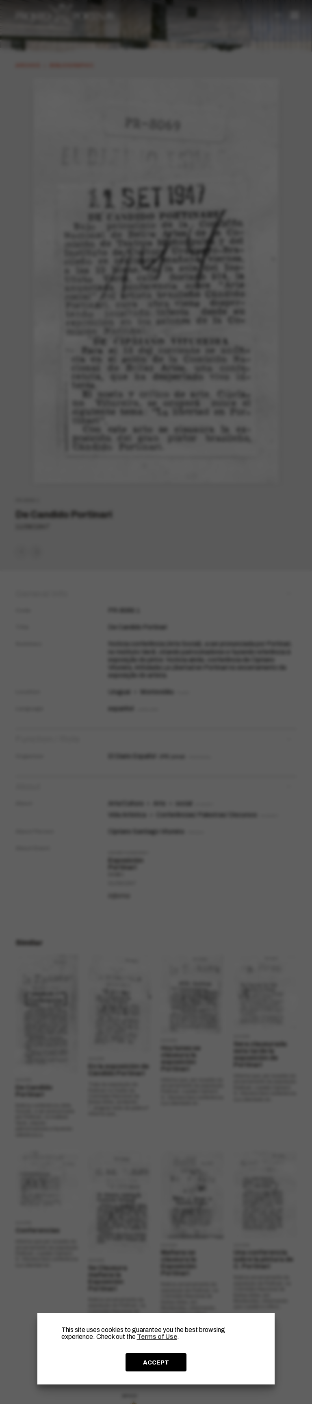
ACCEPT (156, 1362)
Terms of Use (157, 1336)
